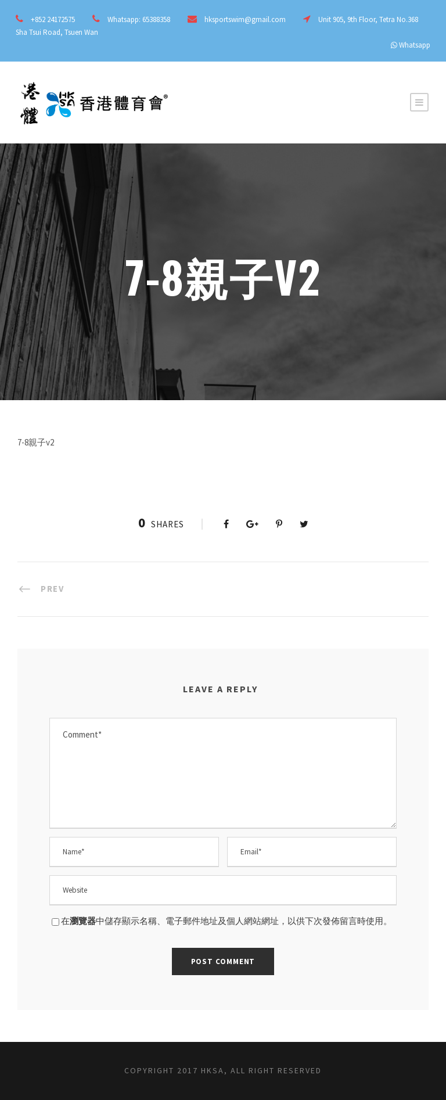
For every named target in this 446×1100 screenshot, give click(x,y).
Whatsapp (414, 45)
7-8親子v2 (35, 442)
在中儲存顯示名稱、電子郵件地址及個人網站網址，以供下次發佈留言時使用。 (226, 920)
